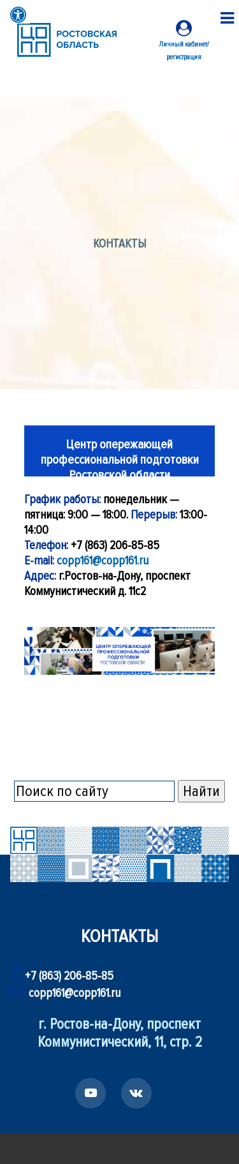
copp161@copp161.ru (102, 560)
